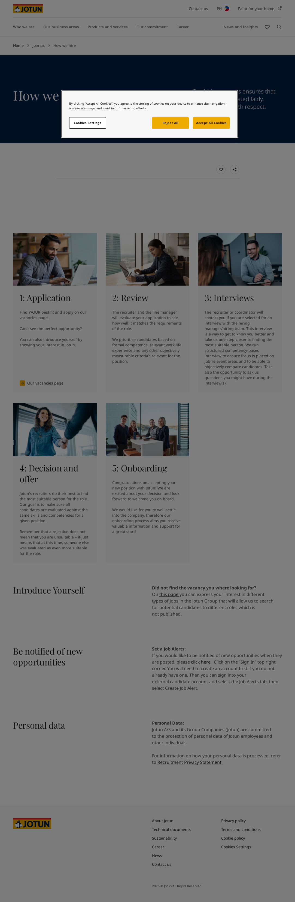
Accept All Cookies (211, 123)
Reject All (170, 123)
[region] (149, 114)
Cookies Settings (87, 123)
